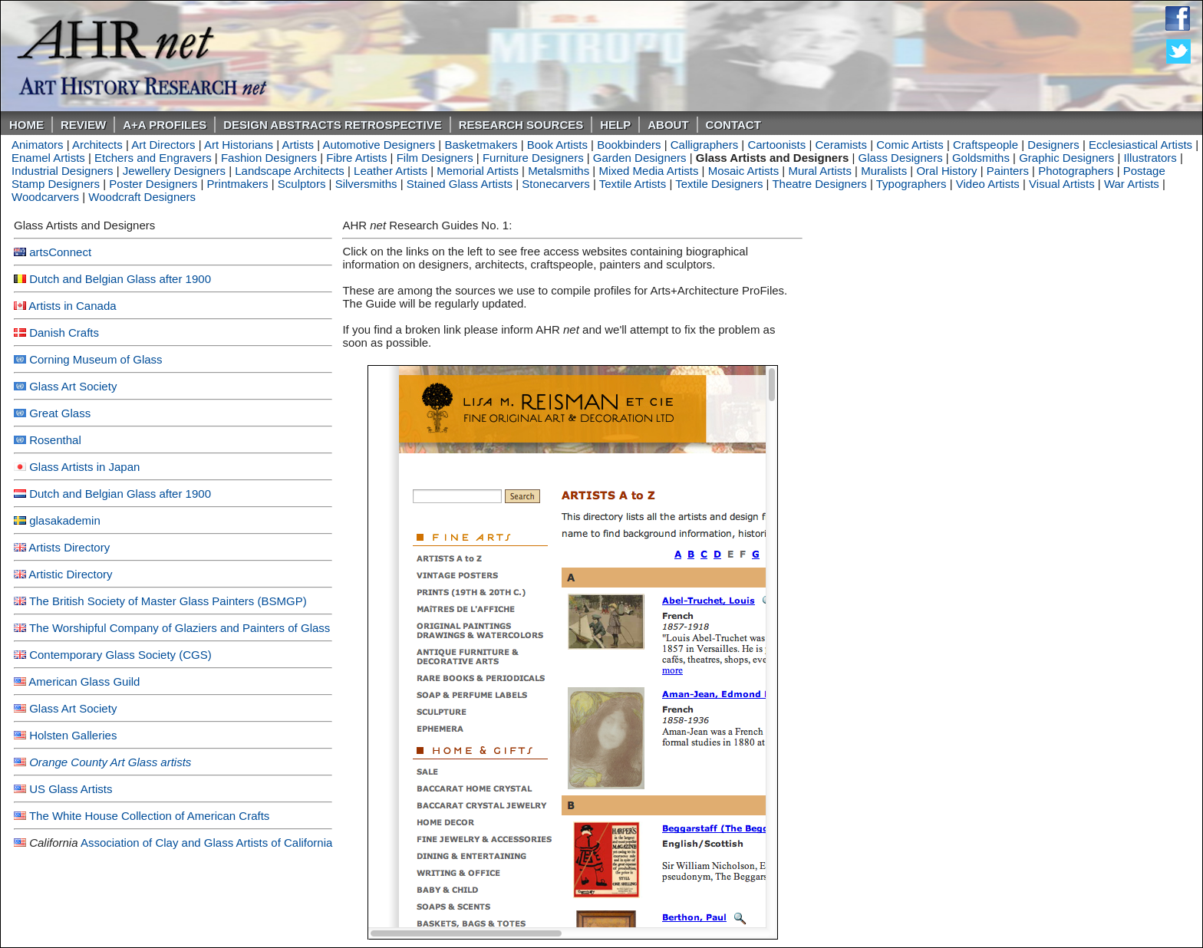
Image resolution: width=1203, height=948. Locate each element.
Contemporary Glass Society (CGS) (120, 654)
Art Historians (238, 144)
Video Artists (988, 183)
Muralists (884, 170)
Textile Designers (719, 183)
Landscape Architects (289, 170)
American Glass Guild (84, 681)
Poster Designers (153, 183)
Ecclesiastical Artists (1140, 144)
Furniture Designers (533, 157)
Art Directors (163, 144)
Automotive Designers (378, 144)
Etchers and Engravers (153, 157)
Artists (298, 144)
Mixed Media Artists (648, 170)
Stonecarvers (555, 183)
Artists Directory (69, 547)
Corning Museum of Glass (95, 359)
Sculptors (302, 183)
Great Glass (60, 413)
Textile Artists (633, 183)
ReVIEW (83, 124)
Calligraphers (704, 144)
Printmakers (238, 183)
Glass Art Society (73, 386)
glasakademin (65, 520)
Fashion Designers (269, 157)
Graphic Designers (1066, 157)
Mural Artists (820, 170)
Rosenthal (55, 439)
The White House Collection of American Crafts (149, 815)
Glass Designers (901, 157)
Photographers (1075, 170)
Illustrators (1150, 157)
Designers (1053, 144)
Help (615, 124)
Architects (97, 144)
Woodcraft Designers (142, 196)
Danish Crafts (64, 332)
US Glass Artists (70, 788)
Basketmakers (480, 144)
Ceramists (842, 144)
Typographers (911, 183)
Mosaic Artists (743, 170)
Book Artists (557, 144)
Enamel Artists (48, 157)
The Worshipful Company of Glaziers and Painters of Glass (179, 627)
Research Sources (521, 124)
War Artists (1131, 183)
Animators (38, 144)
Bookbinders (629, 144)
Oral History (946, 170)
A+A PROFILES (164, 124)
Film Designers (435, 157)
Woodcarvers (45, 196)
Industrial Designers (63, 170)
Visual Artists (1062, 183)
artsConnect (60, 251)
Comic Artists (910, 144)
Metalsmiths (558, 170)
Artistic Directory (70, 574)
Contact (733, 124)
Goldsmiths (981, 157)
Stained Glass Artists (460, 183)
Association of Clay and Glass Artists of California (206, 842)
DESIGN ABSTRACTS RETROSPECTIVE (332, 124)
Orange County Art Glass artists (110, 762)
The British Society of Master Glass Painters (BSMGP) (168, 600)
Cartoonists (776, 144)
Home (26, 124)
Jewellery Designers (174, 170)
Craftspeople (985, 144)
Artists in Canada (72, 305)
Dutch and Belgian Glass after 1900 (120, 278)
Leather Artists (390, 170)
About (668, 124)
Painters (1008, 170)
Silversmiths (366, 183)
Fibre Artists (356, 157)
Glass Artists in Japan (84, 466)
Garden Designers (640, 157)
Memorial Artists (478, 170)
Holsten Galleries (73, 735)
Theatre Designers (819, 183)
